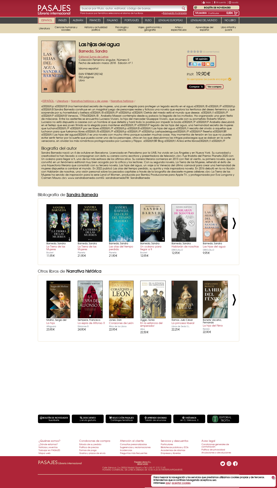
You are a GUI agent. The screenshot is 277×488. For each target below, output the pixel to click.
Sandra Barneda (82, 194)
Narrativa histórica (122, 101)
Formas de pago (88, 450)
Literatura (62, 101)
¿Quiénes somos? (49, 441)
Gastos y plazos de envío (92, 453)
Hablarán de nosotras (185, 246)
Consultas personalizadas (133, 444)
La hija (50, 323)
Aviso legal (208, 441)
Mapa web (45, 453)
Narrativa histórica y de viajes (89, 101)
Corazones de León (121, 323)
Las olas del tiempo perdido (121, 247)
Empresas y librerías (171, 453)
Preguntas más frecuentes (133, 453)
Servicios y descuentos (174, 441)
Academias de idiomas (173, 450)
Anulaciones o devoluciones (216, 452)
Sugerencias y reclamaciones (135, 447)
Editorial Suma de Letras (93, 56)
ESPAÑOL (48, 101)
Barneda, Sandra (93, 51)
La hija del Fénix (213, 325)
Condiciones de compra (94, 441)
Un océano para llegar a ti (150, 247)
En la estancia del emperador (151, 324)
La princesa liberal (183, 323)
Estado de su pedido (90, 444)
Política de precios (89, 447)
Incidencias (126, 450)
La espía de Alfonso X (91, 323)
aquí (167, 483)
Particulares (167, 444)
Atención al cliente (132, 441)
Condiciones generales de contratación (215, 445)
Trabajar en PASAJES (49, 450)
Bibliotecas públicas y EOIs (174, 447)
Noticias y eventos (48, 447)
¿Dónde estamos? (48, 444)
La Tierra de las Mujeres (55, 247)
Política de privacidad (213, 449)
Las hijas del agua (214, 246)
